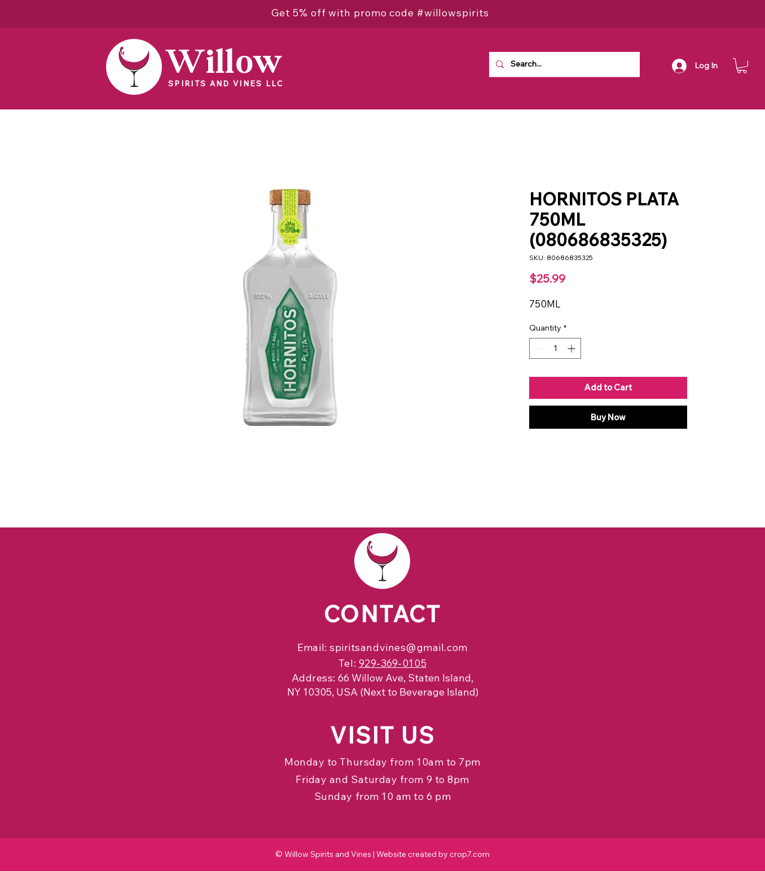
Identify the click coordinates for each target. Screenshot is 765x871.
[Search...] (563, 64)
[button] (742, 65)
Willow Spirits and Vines (327, 854)
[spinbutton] (555, 348)
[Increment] (572, 348)
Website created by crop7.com (433, 854)
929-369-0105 (393, 663)
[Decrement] (538, 348)
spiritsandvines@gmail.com (398, 647)
